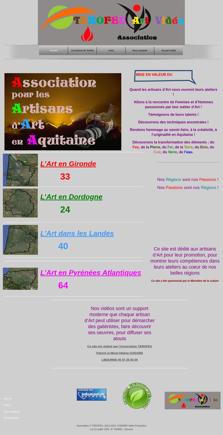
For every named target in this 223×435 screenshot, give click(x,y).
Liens (7, 405)
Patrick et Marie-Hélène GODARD (119, 353)
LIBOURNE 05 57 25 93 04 (120, 359)
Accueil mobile (11, 417)
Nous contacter (12, 411)
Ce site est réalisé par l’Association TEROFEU (119, 346)
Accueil (7, 398)
